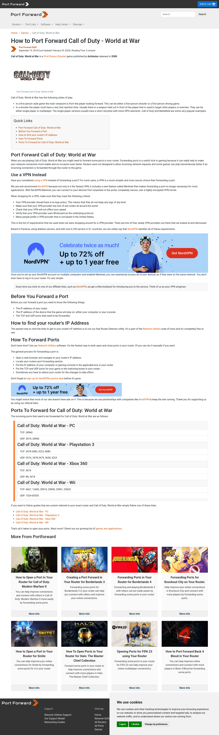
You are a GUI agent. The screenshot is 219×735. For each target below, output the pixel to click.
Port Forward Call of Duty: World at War (40, 127)
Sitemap (99, 708)
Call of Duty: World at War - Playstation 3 (37, 515)
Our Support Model (54, 718)
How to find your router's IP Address (38, 135)
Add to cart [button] (207, 4)
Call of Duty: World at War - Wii (32, 522)
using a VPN (40, 180)
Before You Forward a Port (33, 131)
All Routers (100, 722)
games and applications (109, 528)
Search (202, 14)
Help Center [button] (62, 24)
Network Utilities (152, 328)
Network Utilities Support (57, 714)
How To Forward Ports (31, 138)
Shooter (61, 56)
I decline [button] (135, 724)
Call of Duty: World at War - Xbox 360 (35, 518)
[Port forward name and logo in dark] (29, 14)
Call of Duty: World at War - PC (32, 511)
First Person (50, 56)
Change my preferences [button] (156, 724)
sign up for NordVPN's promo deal (45, 378)
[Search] (178, 14)
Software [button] (46, 24)
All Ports (99, 725)
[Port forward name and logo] (15, 3)
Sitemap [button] (77, 24)
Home (14, 32)
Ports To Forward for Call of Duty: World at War (44, 142)
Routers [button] (16, 24)
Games (25, 32)
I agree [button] (122, 724)
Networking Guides (54, 722)
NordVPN (43, 186)
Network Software (104, 718)
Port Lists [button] (30, 24)
